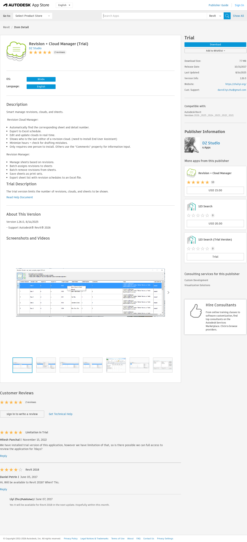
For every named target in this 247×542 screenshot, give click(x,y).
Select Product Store (28, 16)
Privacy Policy (71, 538)
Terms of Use (117, 538)
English (64, 5)
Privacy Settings (165, 538)
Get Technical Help (60, 414)
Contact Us (148, 538)
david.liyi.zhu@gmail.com (232, 89)
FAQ (138, 538)
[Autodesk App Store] (26, 5)
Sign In (239, 5)
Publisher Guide (218, 5)
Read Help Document (19, 197)
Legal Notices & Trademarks (94, 538)
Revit (6, 27)
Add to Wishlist (215, 50)
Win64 (41, 79)
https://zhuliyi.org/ (235, 84)
